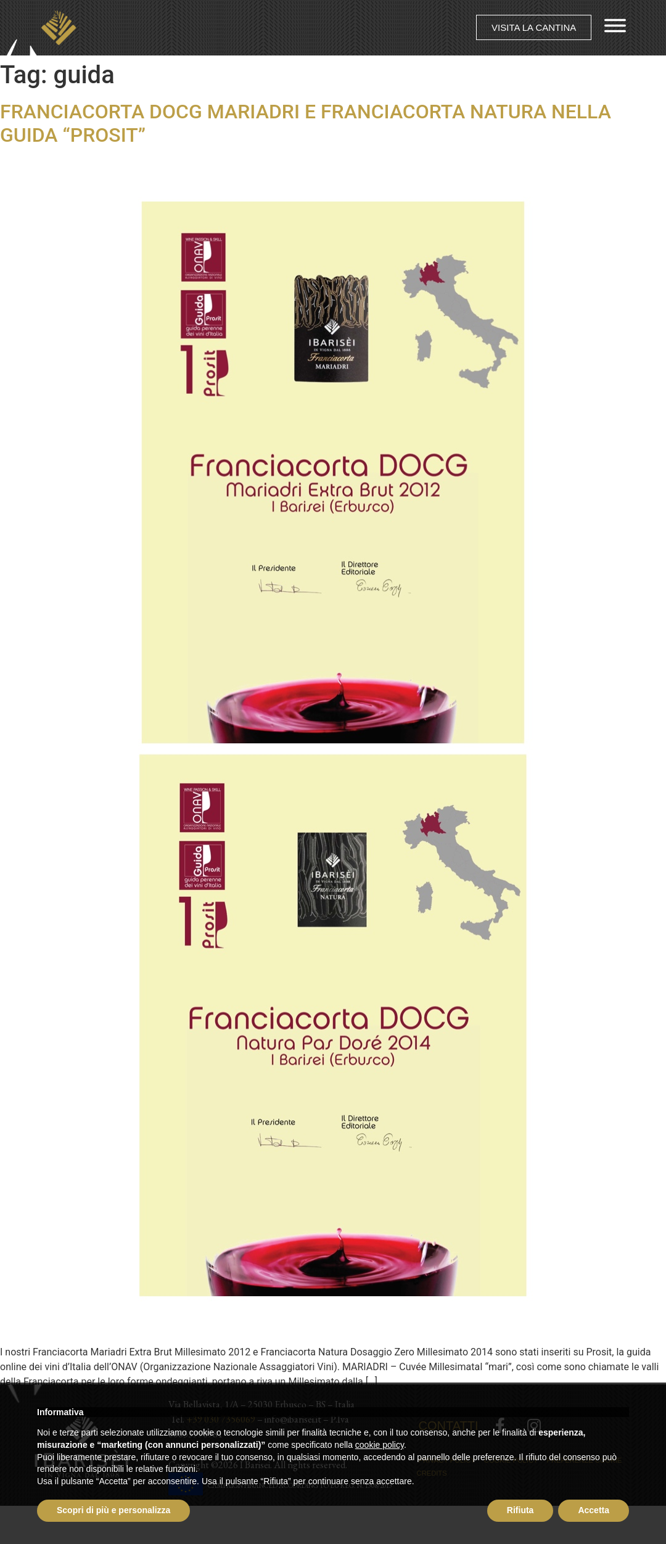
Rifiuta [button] (520, 1510)
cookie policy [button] (379, 1445)
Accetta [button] (593, 1510)
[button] (533, 28)
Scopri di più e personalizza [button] (113, 1510)
